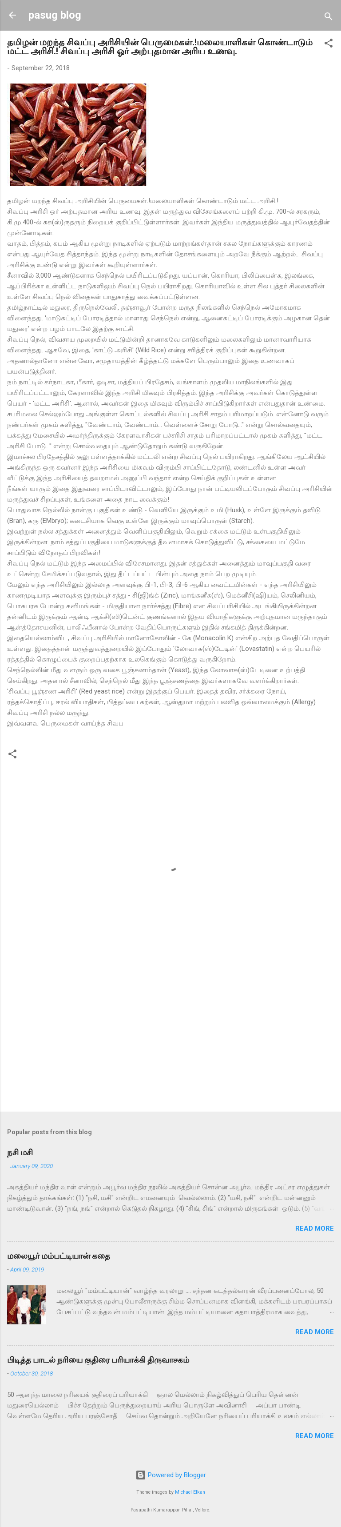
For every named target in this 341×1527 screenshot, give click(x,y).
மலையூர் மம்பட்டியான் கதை (58, 1255)
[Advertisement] (170, 1035)
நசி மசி (20, 1152)
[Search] (328, 18)
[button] (328, 45)
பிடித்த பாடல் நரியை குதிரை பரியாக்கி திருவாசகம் (98, 1359)
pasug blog (54, 15)
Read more (314, 1228)
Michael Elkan (190, 1492)
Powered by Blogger (170, 1475)
